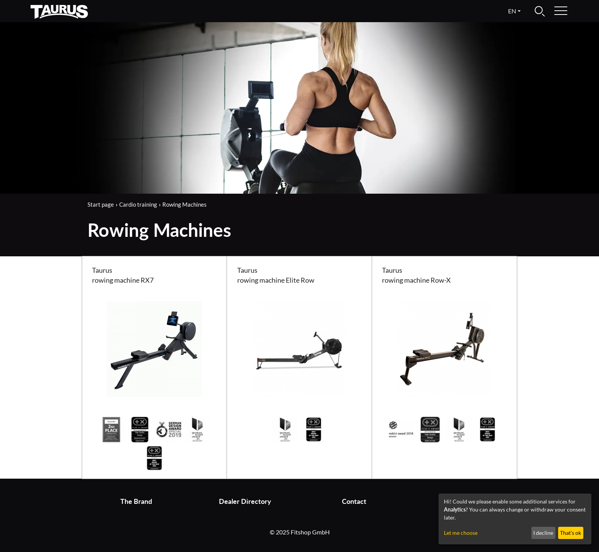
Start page (100, 204)
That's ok (570, 532)
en (512, 11)
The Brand (136, 501)
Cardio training (138, 204)
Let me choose (461, 532)
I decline (543, 532)
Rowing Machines (184, 204)
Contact (354, 501)
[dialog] (515, 519)
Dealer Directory (245, 501)
